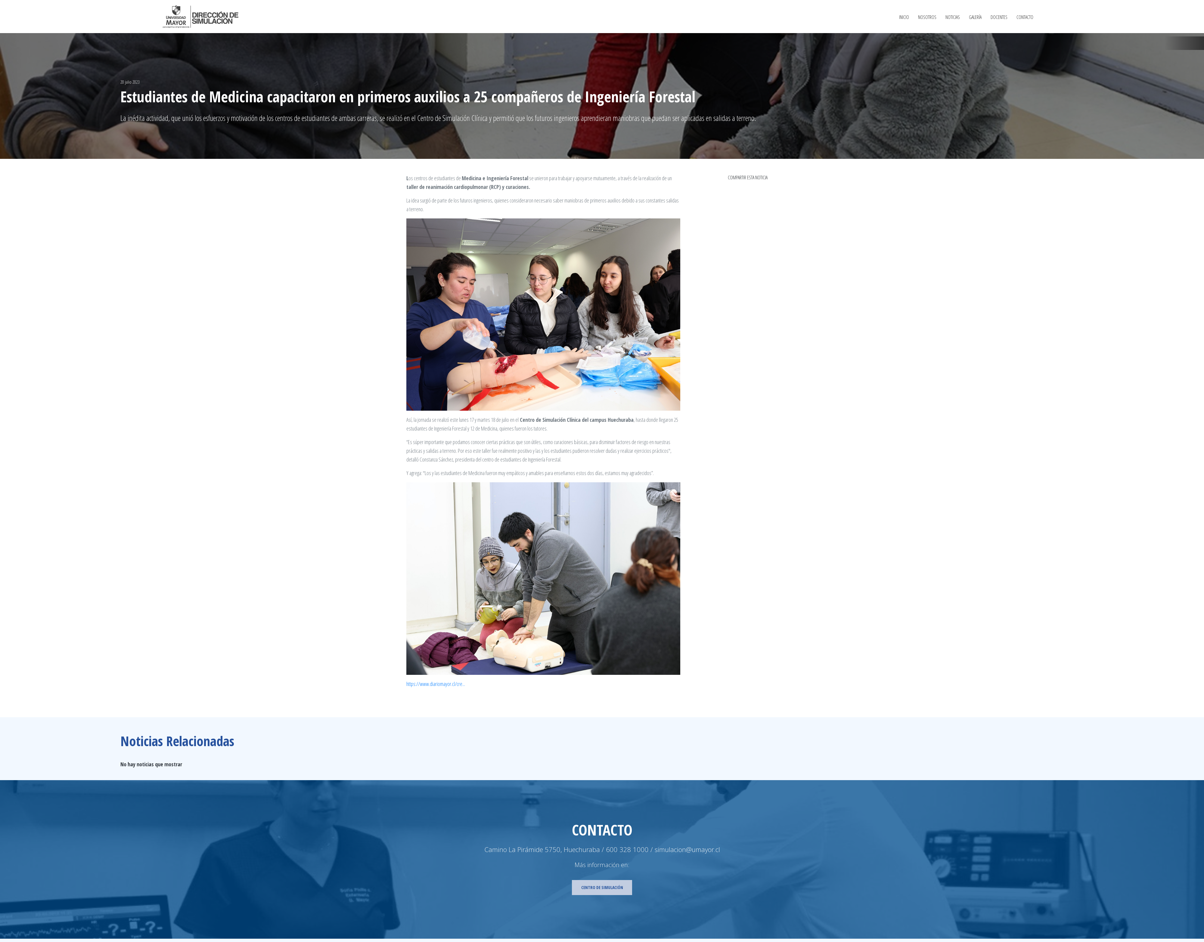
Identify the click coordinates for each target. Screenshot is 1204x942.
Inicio (904, 17)
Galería (975, 17)
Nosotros (927, 17)
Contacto (1024, 17)
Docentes (999, 17)
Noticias (952, 17)
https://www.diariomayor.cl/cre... (435, 683)
